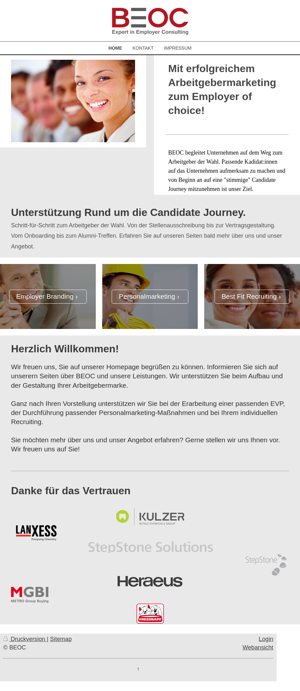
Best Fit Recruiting (249, 296)
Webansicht (258, 647)
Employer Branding (45, 296)
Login (266, 639)
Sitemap (61, 639)
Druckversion (25, 639)
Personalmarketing (147, 296)
